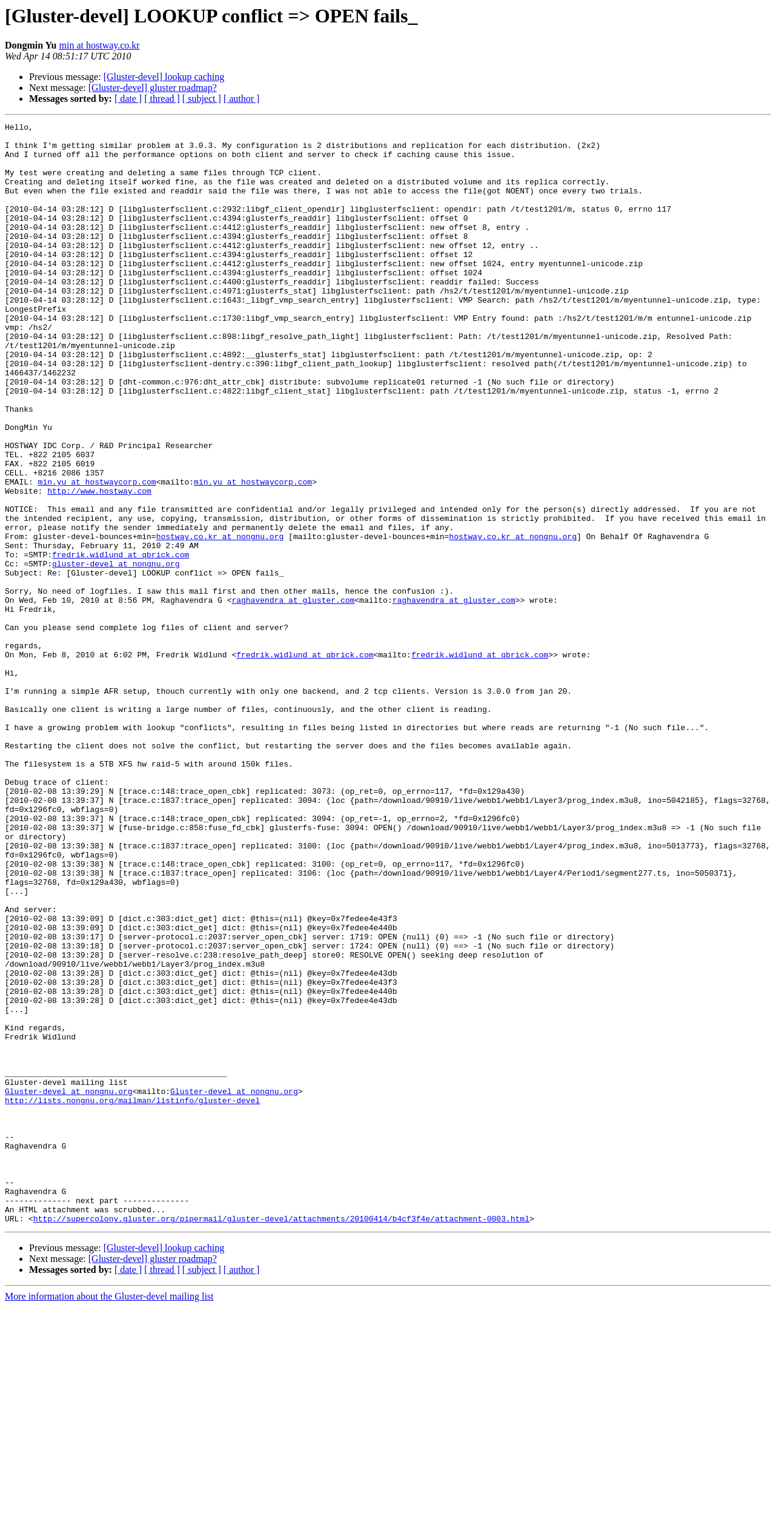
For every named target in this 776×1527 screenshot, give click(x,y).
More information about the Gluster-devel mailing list (109, 1516)
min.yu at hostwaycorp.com (97, 554)
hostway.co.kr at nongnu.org (220, 619)
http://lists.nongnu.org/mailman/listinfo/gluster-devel (132, 1296)
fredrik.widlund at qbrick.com (120, 641)
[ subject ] (201, 98)
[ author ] (242, 98)
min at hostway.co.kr (99, 45)
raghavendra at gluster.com (292, 696)
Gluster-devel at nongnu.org (69, 1285)
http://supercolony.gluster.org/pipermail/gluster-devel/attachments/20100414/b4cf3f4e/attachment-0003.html (281, 1438)
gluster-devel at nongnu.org (116, 652)
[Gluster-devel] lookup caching (164, 77)
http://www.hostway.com (99, 565)
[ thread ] (162, 98)
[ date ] (128, 98)
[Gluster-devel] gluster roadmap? (152, 87)
